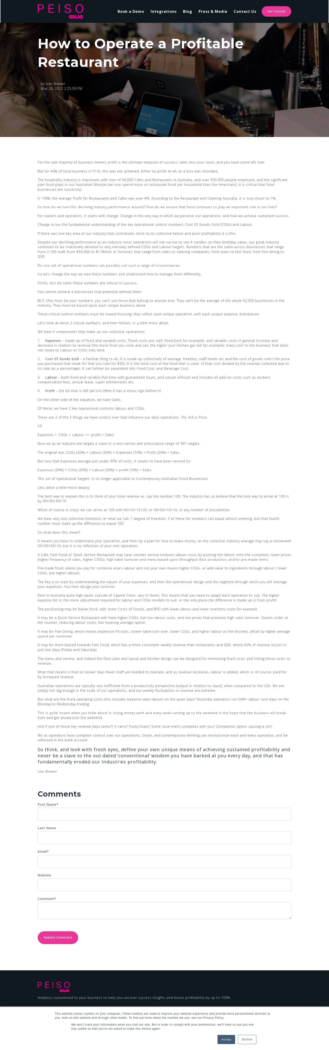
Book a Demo (131, 11)
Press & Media (213, 11)
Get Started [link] (276, 11)
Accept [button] (226, 1039)
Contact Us (245, 11)
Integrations (164, 11)
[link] (60, 11)
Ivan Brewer (55, 84)
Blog (187, 11)
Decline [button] (247, 1039)
